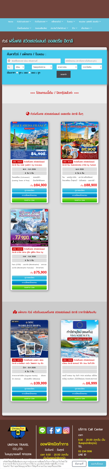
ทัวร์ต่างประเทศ (23, 21)
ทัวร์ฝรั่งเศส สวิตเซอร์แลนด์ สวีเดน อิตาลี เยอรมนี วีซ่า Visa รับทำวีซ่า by (78, 363)
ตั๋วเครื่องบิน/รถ (23, 28)
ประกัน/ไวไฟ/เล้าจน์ (58, 28)
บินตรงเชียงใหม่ (41, 28)
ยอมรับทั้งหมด (97, 464)
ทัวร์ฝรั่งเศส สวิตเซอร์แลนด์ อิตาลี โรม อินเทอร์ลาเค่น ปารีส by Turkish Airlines (79, 164)
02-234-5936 (85, 451)
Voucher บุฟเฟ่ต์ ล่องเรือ (89, 21)
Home (10, 21)
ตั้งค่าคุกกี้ (79, 464)
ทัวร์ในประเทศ (40, 21)
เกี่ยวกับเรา (85, 28)
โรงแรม (70, 21)
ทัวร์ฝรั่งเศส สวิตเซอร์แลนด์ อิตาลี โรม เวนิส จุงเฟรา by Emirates (28, 163)
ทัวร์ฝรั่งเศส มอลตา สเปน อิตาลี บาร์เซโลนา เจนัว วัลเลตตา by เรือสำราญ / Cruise (27, 363)
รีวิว (73, 28)
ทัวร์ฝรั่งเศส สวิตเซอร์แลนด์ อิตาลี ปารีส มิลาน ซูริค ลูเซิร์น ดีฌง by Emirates (28, 252)
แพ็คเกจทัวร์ (56, 21)
